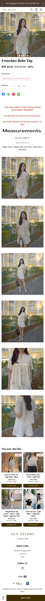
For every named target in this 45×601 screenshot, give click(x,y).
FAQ (22, 557)
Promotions (6, 74)
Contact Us (22, 554)
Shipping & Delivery (9, 589)
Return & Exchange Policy (22, 550)
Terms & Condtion (23, 589)
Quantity (5, 85)
